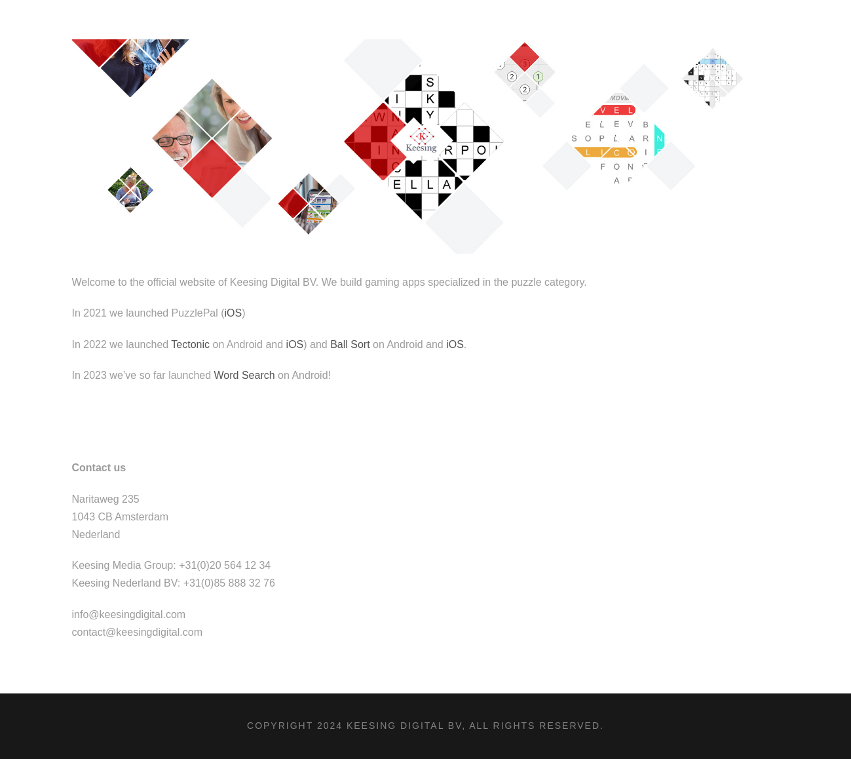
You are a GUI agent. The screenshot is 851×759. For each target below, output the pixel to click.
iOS (233, 313)
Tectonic (190, 344)
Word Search (244, 375)
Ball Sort (349, 344)
